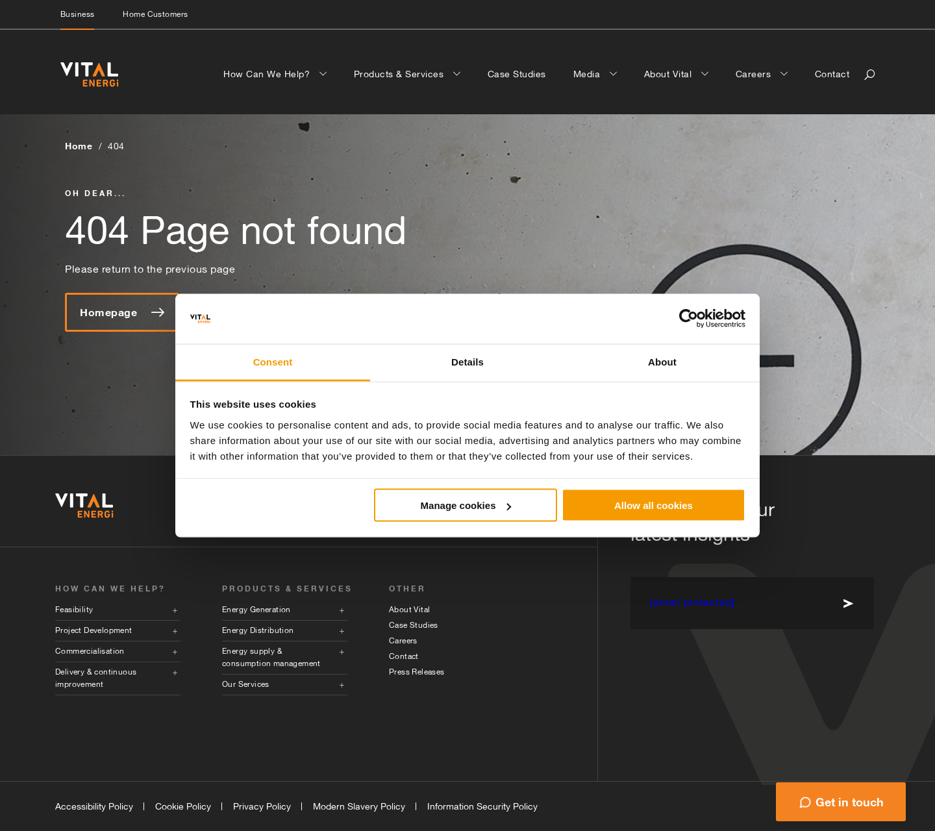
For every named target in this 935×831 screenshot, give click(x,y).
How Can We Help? (268, 74)
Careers (755, 74)
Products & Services (400, 74)
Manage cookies (466, 505)
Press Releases (417, 671)
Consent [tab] (273, 361)
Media (588, 74)
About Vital (669, 74)
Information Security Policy (482, 806)
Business (77, 14)
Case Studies (517, 74)
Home (78, 145)
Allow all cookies (653, 505)
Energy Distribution (258, 630)
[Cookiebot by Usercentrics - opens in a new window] (688, 319)
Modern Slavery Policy (359, 806)
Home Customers (155, 14)
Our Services (245, 684)
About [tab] (662, 361)
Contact (832, 74)
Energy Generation (256, 609)
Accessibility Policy (94, 806)
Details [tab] (467, 361)
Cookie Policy (183, 806)
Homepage (122, 312)
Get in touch (850, 802)
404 (116, 146)
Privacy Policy (262, 806)
